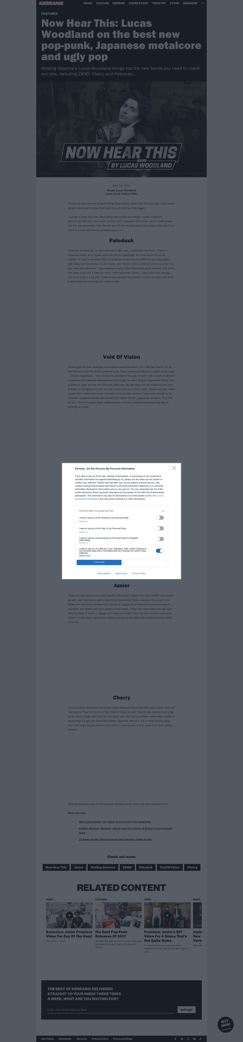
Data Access (121, 573)
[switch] (160, 518)
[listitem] (121, 510)
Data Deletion (103, 573)
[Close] (175, 469)
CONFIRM (99, 562)
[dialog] (121, 521)
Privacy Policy (139, 573)
